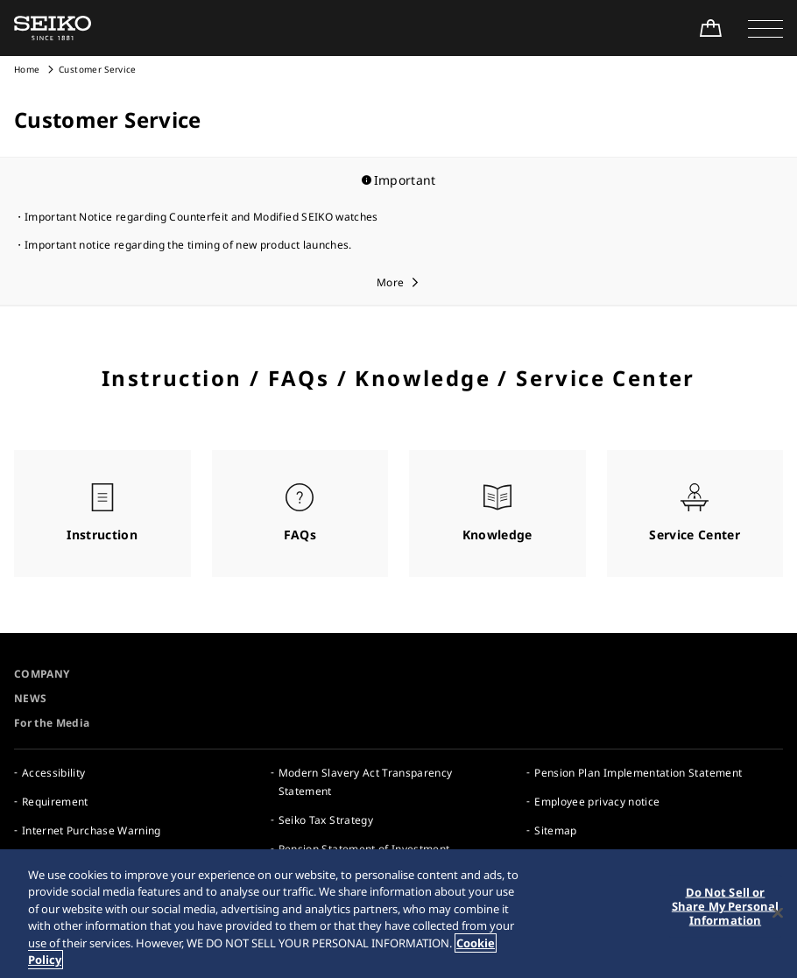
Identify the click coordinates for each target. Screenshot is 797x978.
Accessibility (54, 772)
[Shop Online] (710, 28)
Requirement (55, 801)
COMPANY (41, 673)
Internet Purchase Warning (91, 830)
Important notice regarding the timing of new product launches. (188, 244)
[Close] (777, 914)
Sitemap (555, 830)
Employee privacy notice (596, 801)
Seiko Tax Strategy (326, 820)
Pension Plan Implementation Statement (638, 772)
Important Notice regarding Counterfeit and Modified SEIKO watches (201, 216)
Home (26, 69)
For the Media (52, 722)
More (390, 282)
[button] (765, 28)
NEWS (30, 698)
